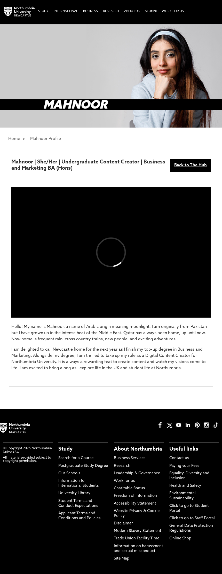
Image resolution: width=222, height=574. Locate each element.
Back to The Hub (190, 165)
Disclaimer (123, 523)
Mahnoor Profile (45, 139)
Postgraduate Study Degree (83, 466)
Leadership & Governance (137, 473)
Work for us (124, 481)
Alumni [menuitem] (151, 11)
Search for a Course (75, 458)
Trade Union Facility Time (136, 538)
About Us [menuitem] (132, 11)
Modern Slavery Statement (137, 531)
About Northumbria (138, 449)
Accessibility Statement (135, 504)
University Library (74, 493)
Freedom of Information (135, 496)
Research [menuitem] (111, 11)
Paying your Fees (184, 466)
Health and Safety (185, 486)
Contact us (179, 458)
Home (14, 139)
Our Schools (69, 473)
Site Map (121, 559)
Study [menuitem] (43, 11)
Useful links (183, 449)
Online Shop (180, 538)
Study (65, 449)
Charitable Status (129, 488)
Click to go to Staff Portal (192, 518)
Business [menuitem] (90, 11)
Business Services (129, 458)
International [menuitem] (66, 11)
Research (122, 466)
